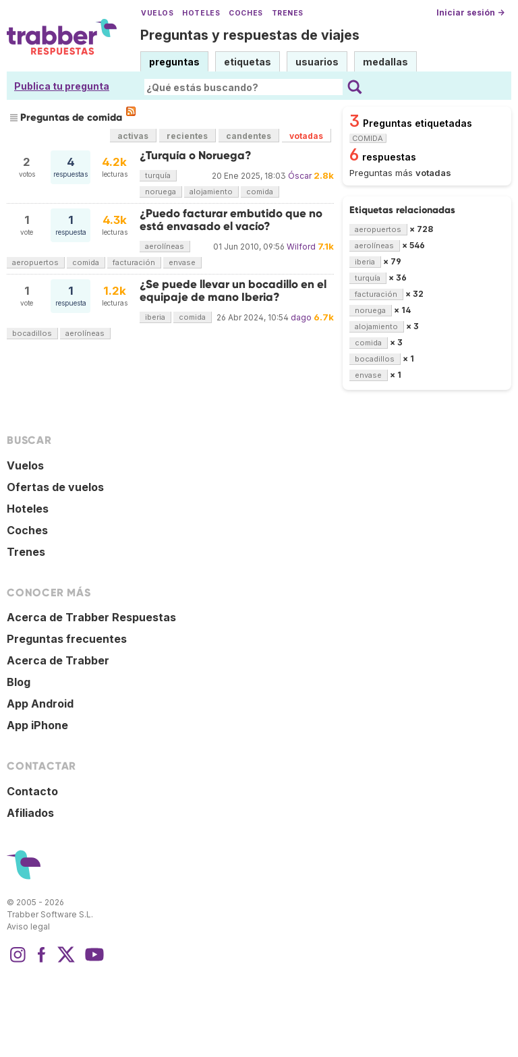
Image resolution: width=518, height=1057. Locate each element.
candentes (248, 136)
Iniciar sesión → (470, 12)
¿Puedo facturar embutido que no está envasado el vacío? (231, 219)
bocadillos (32, 333)
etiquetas (247, 61)
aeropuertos (35, 262)
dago (301, 317)
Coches (245, 13)
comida (259, 191)
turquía (158, 175)
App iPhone (37, 725)
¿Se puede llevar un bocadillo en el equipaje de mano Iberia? (233, 290)
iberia (155, 317)
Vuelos (157, 13)
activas (132, 136)
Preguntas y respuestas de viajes (249, 35)
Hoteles (201, 13)
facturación (134, 262)
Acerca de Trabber (58, 660)
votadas (306, 136)
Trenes (288, 13)
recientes (187, 136)
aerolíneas (164, 246)
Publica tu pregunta (61, 86)
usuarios (317, 61)
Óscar (300, 176)
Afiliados (30, 813)
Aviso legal (28, 926)
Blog (18, 682)
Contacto (32, 791)
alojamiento (211, 191)
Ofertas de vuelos (55, 487)
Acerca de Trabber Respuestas (91, 617)
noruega (160, 191)
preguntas (174, 61)
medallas (385, 61)
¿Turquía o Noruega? (196, 155)
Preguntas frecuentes (67, 639)
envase (182, 262)
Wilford (301, 246)
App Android (40, 703)
